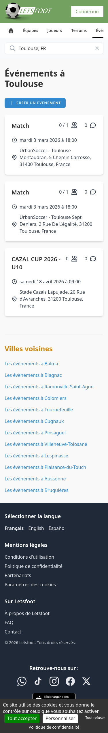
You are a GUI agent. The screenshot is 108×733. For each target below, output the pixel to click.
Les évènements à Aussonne (35, 479)
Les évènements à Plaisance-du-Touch (45, 467)
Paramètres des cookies (30, 584)
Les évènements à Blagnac (33, 375)
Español (57, 528)
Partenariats (18, 575)
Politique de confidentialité (33, 566)
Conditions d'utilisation (29, 557)
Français (14, 528)
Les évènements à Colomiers (36, 398)
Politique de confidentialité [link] (54, 727)
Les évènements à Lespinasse (36, 456)
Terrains (79, 30)
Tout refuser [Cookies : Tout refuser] (95, 717)
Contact (13, 632)
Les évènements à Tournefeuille (39, 409)
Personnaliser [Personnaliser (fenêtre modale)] (60, 718)
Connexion (87, 11)
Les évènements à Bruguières (36, 490)
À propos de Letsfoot (27, 613)
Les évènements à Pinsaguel (35, 433)
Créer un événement (35, 102)
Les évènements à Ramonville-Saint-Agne (49, 386)
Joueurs (55, 30)
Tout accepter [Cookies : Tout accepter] (22, 718)
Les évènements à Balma (31, 363)
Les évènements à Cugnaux (34, 421)
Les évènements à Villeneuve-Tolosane (46, 444)
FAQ (9, 622)
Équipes (30, 30)
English (36, 528)
